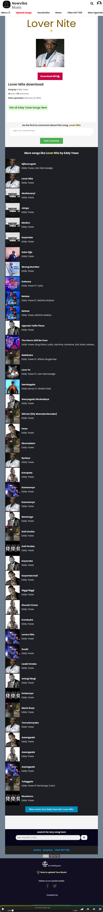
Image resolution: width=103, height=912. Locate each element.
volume (82, 909)
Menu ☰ (5, 12)
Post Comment (51, 141)
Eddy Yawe (22, 89)
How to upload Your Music (51, 872)
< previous (88, 909)
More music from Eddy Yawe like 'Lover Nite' (51, 809)
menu (100, 909)
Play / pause (3, 909)
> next (94, 909)
